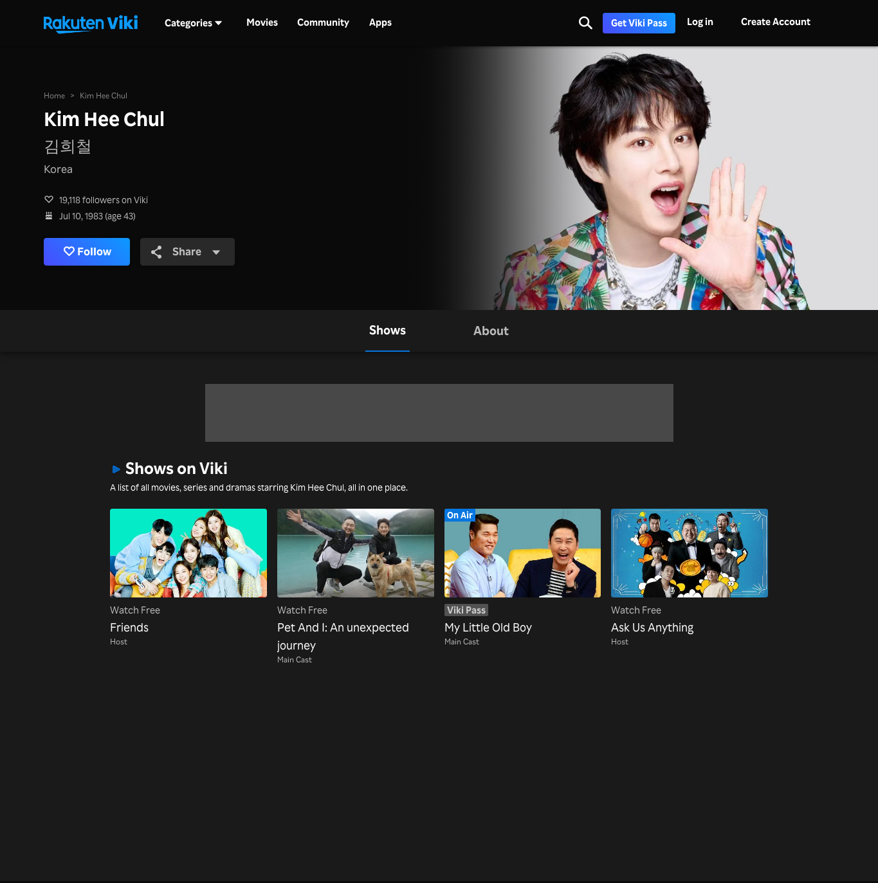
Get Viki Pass (639, 23)
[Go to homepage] (91, 23)
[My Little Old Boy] (522, 572)
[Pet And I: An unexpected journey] (355, 581)
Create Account (775, 21)
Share (186, 251)
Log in (700, 21)
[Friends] (188, 572)
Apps (380, 22)
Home (54, 95)
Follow (87, 252)
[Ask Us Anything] (689, 572)
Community (323, 22)
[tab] (387, 331)
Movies (262, 22)
